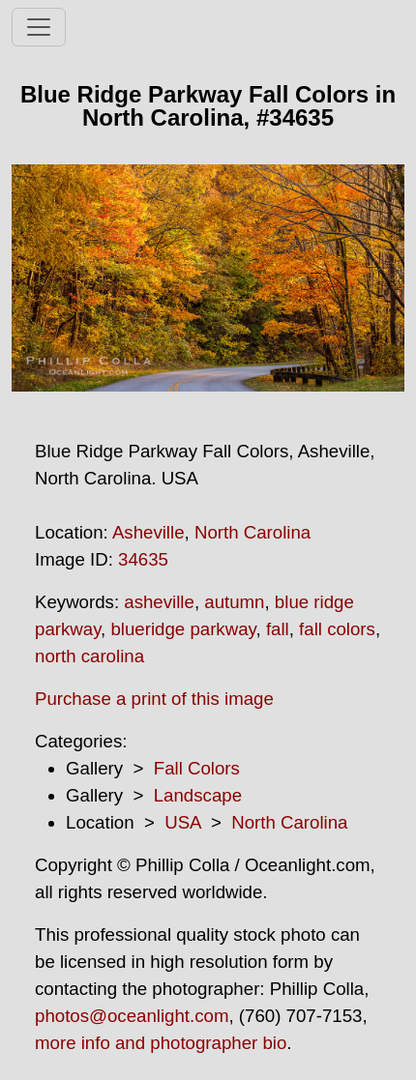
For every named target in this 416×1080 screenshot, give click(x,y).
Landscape (198, 795)
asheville (159, 602)
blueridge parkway (182, 629)
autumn (234, 602)
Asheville (148, 532)
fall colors (337, 629)
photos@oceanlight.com (131, 1016)
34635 (143, 559)
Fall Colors (197, 768)
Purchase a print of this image (154, 698)
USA (182, 822)
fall (277, 629)
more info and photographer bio (160, 1043)
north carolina (89, 656)
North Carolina (252, 532)
